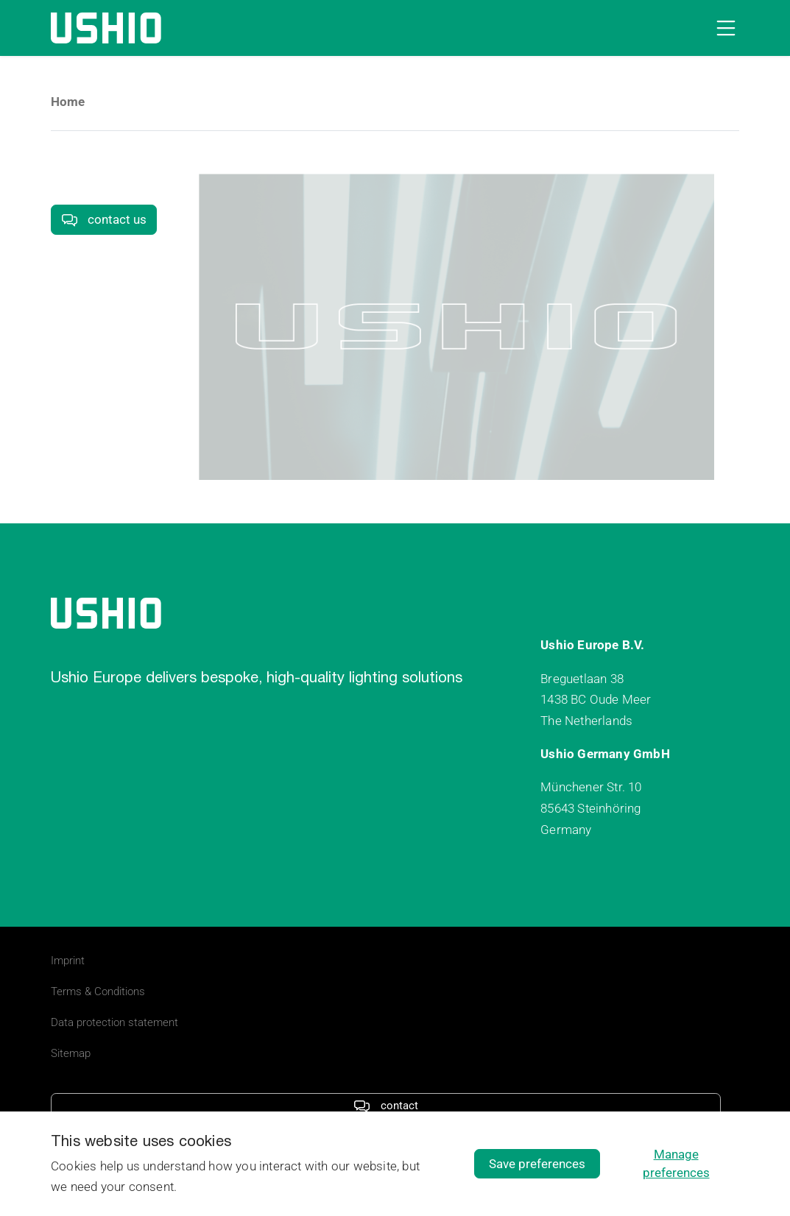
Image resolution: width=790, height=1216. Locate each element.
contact (385, 1105)
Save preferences (537, 1163)
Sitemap (71, 1053)
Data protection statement (114, 1022)
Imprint (68, 960)
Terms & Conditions (98, 991)
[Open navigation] (723, 28)
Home (68, 101)
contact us (104, 219)
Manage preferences (676, 1163)
